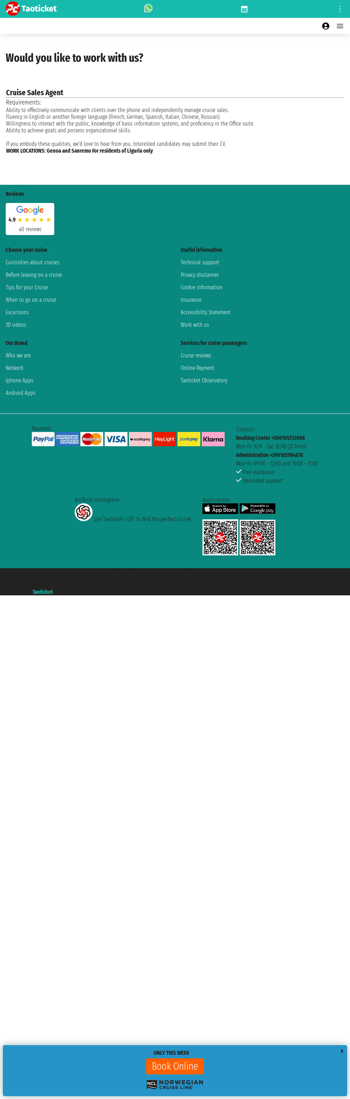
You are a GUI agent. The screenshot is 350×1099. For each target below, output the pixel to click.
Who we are (18, 355)
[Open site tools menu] (340, 9)
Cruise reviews (196, 355)
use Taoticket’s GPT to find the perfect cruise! (133, 519)
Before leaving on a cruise (34, 274)
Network (15, 368)
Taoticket (42, 592)
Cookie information (201, 287)
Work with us (195, 324)
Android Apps (20, 393)
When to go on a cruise (31, 299)
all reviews (30, 229)
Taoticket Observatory (204, 380)
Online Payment (197, 368)
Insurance (191, 299)
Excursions (17, 312)
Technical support (200, 262)
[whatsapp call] (148, 9)
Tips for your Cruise (27, 287)
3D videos (16, 324)
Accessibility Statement (206, 312)
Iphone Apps (19, 380)
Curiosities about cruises (32, 262)
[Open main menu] (340, 26)
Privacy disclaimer (200, 274)
